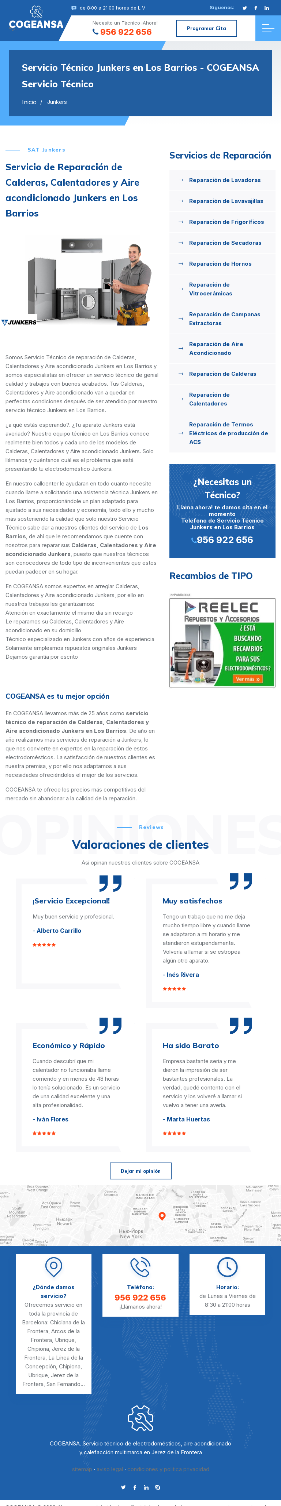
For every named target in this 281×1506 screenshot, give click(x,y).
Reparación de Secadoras (225, 242)
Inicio (29, 102)
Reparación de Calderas (222, 373)
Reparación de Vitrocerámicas (210, 289)
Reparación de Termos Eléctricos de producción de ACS (228, 433)
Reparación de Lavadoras (225, 180)
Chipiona (38, 1348)
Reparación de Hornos (220, 263)
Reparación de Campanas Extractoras (225, 319)
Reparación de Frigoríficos (226, 221)
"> (36, 17)
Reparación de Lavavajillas (226, 200)
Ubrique (65, 1339)
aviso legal (110, 1469)
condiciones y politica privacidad (168, 1469)
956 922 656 (122, 32)
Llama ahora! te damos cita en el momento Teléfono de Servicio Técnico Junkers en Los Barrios (222, 510)
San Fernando (63, 1383)
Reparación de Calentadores (209, 399)
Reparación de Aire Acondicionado (216, 348)
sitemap (82, 1469)
